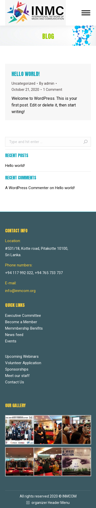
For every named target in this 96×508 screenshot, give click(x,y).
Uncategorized (23, 83)
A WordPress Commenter (27, 188)
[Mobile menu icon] (86, 13)
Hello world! (26, 74)
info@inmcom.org (20, 290)
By (46, 83)
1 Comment (52, 90)
